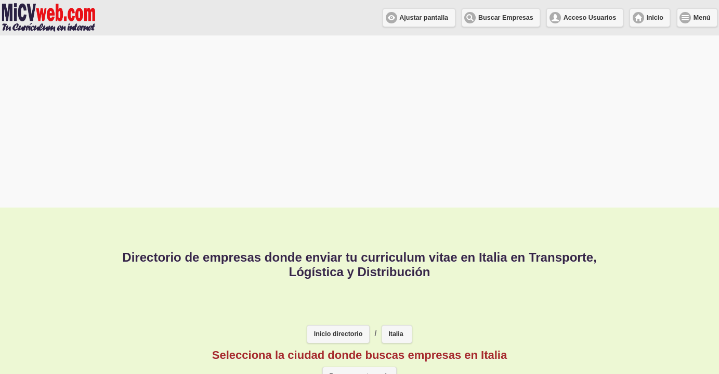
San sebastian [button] (553, 309)
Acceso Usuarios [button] (590, 17)
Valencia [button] (294, 309)
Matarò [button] (383, 340)
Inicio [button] (654, 17)
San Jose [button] (269, 340)
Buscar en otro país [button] (359, 282)
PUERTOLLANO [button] (220, 309)
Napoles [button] (328, 340)
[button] (397, 240)
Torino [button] (394, 309)
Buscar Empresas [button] (505, 17)
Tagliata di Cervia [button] (466, 309)
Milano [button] (151, 309)
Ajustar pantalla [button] (423, 17)
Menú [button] (702, 17)
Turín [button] (346, 309)
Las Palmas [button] (445, 340)
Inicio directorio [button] (338, 239)
